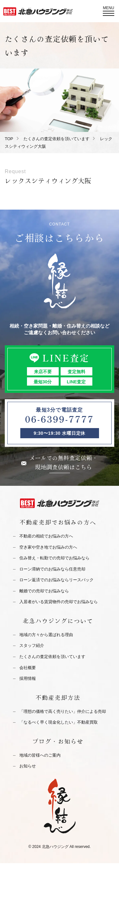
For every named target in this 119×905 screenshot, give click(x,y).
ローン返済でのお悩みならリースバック (56, 579)
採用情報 (27, 678)
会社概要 (27, 667)
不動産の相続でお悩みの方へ (46, 536)
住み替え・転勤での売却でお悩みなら (54, 558)
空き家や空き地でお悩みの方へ (48, 547)
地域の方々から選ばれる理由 (46, 634)
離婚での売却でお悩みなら (44, 591)
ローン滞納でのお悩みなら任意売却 (52, 569)
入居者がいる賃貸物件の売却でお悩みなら (58, 601)
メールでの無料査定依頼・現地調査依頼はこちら (63, 462)
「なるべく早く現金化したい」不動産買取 (58, 722)
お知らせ (27, 766)
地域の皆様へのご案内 (40, 755)
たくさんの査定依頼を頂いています (56, 138)
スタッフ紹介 (31, 645)
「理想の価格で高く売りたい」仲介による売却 (62, 711)
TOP (9, 138)
